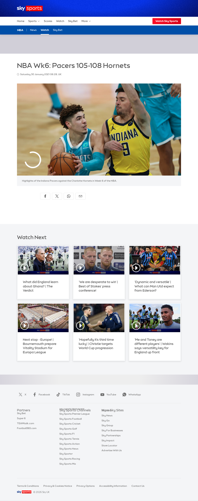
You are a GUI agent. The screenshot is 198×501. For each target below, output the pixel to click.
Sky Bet (73, 21)
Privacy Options (85, 486)
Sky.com (106, 415)
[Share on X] (57, 196)
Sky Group (107, 430)
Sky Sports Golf (68, 435)
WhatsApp (131, 394)
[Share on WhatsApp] (69, 196)
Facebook (40, 394)
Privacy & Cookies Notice (57, 486)
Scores (48, 21)
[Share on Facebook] (45, 196)
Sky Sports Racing (69, 465)
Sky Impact (108, 445)
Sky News (107, 420)
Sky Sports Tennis (69, 445)
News (33, 30)
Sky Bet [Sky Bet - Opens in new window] (58, 30)
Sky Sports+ (66, 460)
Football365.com (26, 430)
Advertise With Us (112, 455)
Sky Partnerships (111, 440)
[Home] (30, 8)
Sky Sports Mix (67, 470)
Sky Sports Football (70, 425)
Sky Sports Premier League (74, 420)
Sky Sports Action (69, 450)
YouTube (107, 394)
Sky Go (106, 425)
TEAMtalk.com (25, 425)
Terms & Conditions (28, 486)
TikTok (62, 394)
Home (20, 21)
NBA (20, 30)
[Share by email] (80, 196)
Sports (34, 21)
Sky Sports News (68, 455)
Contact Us (137, 486)
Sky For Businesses (112, 435)
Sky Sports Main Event (71, 415)
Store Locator (109, 450)
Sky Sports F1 (66, 440)
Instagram (84, 394)
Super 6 (21, 420)
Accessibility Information (113, 486)
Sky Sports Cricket (69, 430)
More (86, 21)
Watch (60, 21)
